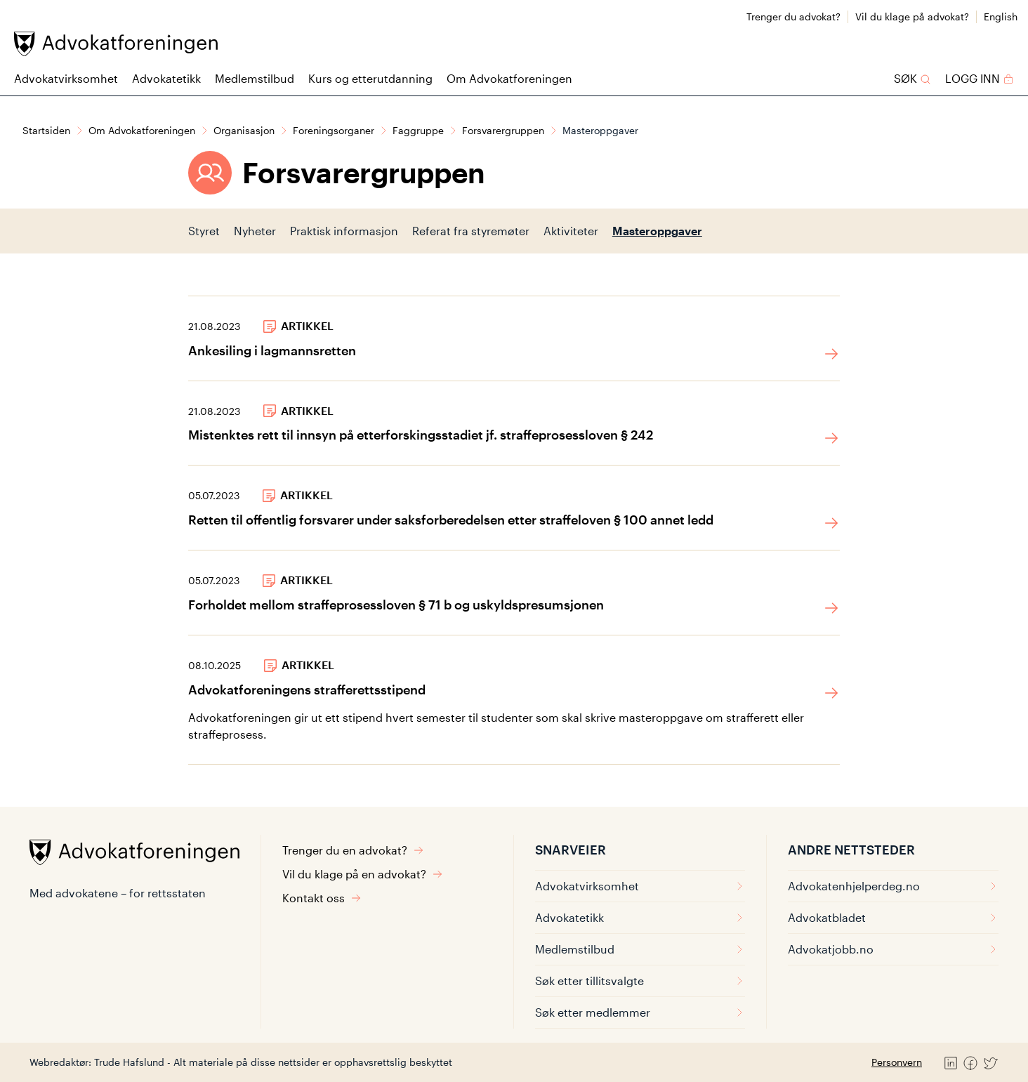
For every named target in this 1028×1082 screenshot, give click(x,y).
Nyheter (255, 230)
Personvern (896, 1062)
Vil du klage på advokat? (912, 16)
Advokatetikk (166, 78)
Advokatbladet (893, 917)
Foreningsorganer (333, 130)
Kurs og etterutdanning (370, 78)
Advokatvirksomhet (66, 78)
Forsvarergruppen (503, 130)
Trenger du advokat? (793, 16)
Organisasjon (244, 130)
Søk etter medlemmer (640, 1012)
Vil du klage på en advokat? (362, 873)
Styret (204, 230)
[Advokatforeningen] (116, 44)
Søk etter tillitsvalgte (640, 980)
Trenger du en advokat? (353, 850)
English (1000, 16)
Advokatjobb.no (893, 949)
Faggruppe (418, 130)
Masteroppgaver (657, 230)
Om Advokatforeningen (509, 78)
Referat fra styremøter (470, 230)
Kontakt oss (322, 897)
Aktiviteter (570, 230)
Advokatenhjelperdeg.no (893, 885)
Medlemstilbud (254, 78)
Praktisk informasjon (344, 230)
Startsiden (46, 130)
